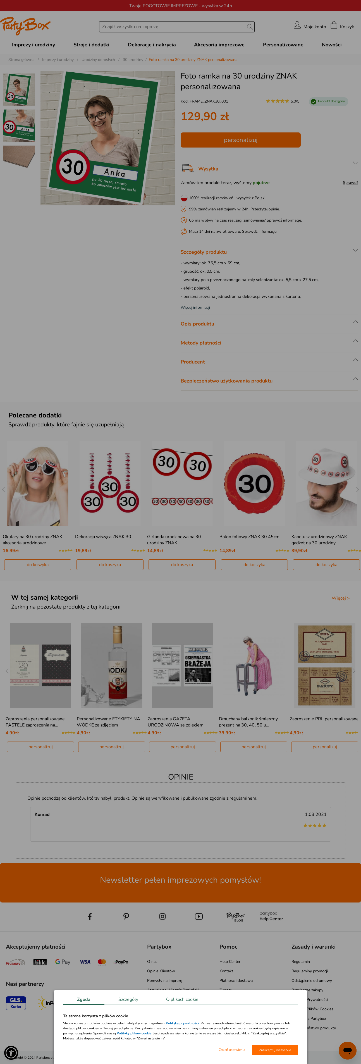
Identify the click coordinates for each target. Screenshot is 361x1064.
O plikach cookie (182, 999)
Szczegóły (128, 999)
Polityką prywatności (182, 1023)
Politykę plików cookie (134, 1033)
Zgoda (83, 999)
